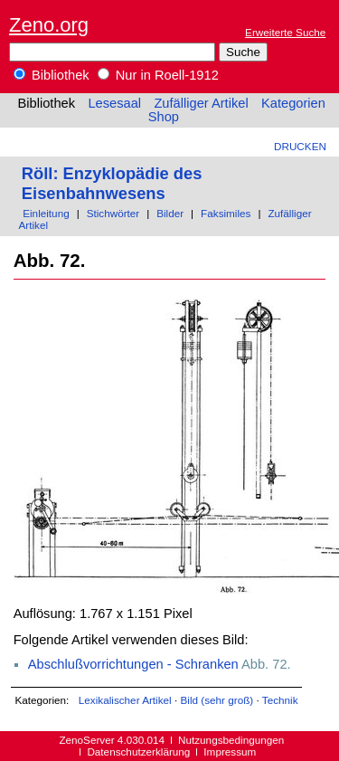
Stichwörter (113, 213)
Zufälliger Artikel (201, 103)
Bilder (170, 213)
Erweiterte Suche (285, 32)
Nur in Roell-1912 (158, 75)
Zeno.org (49, 25)
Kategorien (293, 103)
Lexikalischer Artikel (125, 700)
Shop (163, 116)
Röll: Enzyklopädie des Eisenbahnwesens (112, 183)
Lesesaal (114, 103)
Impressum (229, 751)
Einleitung (46, 213)
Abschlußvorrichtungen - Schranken (133, 664)
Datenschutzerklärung (138, 751)
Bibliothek (51, 75)
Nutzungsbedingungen (231, 740)
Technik (280, 700)
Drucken (300, 146)
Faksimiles (225, 213)
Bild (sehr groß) (216, 700)
